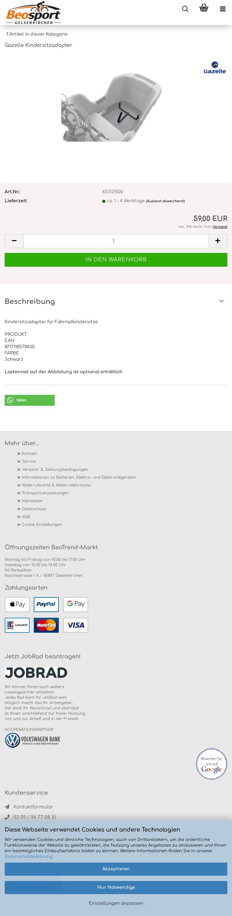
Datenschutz (34, 509)
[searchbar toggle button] (185, 9)
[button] (30, 400)
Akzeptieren (116, 869)
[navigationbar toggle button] (222, 9)
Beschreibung (30, 301)
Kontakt (29, 453)
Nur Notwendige (116, 887)
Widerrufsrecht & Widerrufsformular (56, 485)
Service (29, 461)
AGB (26, 517)
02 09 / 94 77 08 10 (30, 817)
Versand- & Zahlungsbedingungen (55, 469)
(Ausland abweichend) (165, 201)
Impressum (32, 501)
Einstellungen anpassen (116, 903)
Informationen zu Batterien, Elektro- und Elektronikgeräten (79, 477)
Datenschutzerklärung (29, 856)
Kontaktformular (29, 807)
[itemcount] (116, 241)
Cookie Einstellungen (42, 524)
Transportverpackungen (45, 493)
